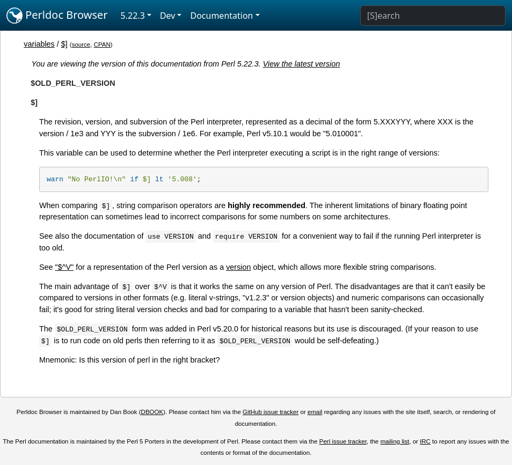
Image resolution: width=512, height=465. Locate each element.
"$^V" (64, 267)
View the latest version (301, 64)
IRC (425, 441)
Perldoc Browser (57, 16)
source (81, 44)
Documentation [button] (221, 15)
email (315, 412)
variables (39, 44)
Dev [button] (167, 15)
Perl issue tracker (343, 441)
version (238, 267)
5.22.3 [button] (133, 15)
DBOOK (152, 412)
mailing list (395, 441)
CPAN (102, 44)
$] (64, 44)
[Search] (433, 15)
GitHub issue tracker (270, 412)
